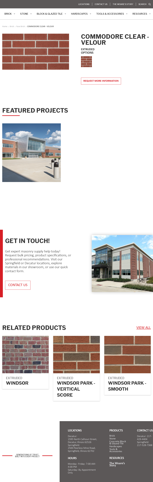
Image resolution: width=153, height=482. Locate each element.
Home (4, 27)
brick (112, 436)
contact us (17, 285)
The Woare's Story (123, 4)
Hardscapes (115, 447)
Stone (112, 439)
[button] (9, 14)
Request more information (101, 81)
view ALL (143, 328)
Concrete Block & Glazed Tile (117, 443)
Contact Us (101, 4)
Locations (83, 4)
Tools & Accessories (115, 450)
